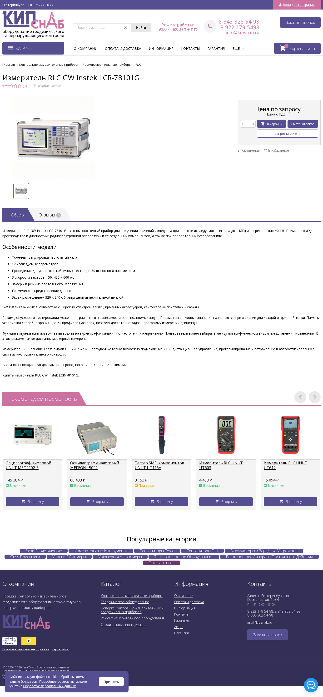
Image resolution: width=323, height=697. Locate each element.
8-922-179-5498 (239, 27)
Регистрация (304, 5)
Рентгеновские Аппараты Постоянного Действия (269, 557)
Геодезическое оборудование (125, 602)
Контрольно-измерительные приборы (132, 595)
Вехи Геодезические (43, 551)
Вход (287, 5)
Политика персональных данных (25, 649)
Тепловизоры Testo (157, 551)
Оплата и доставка (123, 48)
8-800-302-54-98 (260, 615)
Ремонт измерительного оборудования (132, 618)
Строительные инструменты (123, 624)
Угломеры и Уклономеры (120, 557)
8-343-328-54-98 (239, 21)
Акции (178, 627)
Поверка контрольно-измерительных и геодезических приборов (132, 610)
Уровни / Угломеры (69, 557)
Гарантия (216, 48)
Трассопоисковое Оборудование (184, 557)
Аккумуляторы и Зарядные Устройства (264, 551)
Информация (161, 48)
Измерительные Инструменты (101, 551)
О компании (85, 48)
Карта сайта (60, 649)
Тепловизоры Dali (202, 551)
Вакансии (181, 633)
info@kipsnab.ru (242, 32)
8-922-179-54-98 (260, 611)
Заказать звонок (300, 22)
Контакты (190, 48)
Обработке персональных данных (49, 686)
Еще (238, 48)
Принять (111, 681)
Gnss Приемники (25, 557)
